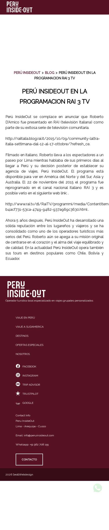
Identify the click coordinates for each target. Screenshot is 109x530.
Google (24, 402)
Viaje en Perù (25, 317)
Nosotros (23, 354)
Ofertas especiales (29, 345)
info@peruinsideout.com (39, 435)
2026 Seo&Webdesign (19, 474)
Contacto (29, 459)
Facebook (26, 366)
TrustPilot (27, 393)
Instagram (27, 375)
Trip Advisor (28, 384)
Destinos (22, 335)
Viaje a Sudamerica (30, 326)
